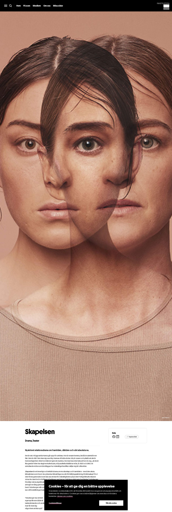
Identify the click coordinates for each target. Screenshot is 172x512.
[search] (10, 6)
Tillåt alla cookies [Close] (111, 503)
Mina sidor (58, 5)
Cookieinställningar (55, 503)
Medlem (37, 5)
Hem (18, 5)
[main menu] (6, 6)
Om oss (46, 5)
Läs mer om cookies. (65, 496)
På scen (26, 5)
